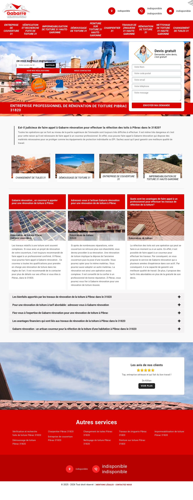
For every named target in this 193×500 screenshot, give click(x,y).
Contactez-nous (124, 485)
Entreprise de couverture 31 (11, 29)
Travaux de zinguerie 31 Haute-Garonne (129, 29)
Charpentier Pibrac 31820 (60, 431)
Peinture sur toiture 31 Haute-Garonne (95, 29)
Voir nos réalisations (38, 71)
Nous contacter (82, 71)
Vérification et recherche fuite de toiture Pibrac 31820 (27, 433)
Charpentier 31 (112, 29)
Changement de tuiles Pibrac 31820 (98, 433)
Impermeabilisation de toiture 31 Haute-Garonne (55, 29)
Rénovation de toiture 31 (145, 29)
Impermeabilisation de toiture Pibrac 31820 (169, 433)
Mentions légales (105, 485)
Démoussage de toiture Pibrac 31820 (24, 442)
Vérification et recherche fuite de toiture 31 (30, 29)
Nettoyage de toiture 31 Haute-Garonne (163, 29)
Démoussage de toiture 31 (78, 29)
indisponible (154, 8)
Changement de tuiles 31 (181, 29)
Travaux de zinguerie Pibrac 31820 (133, 433)
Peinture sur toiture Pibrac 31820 (132, 442)
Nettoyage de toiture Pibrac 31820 (97, 442)
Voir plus (147, 386)
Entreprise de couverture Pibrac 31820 (60, 438)
